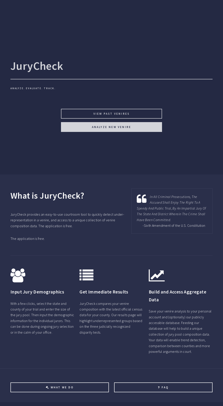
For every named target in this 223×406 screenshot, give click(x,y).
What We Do (62, 387)
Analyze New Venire (111, 127)
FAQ (165, 387)
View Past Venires (111, 113)
